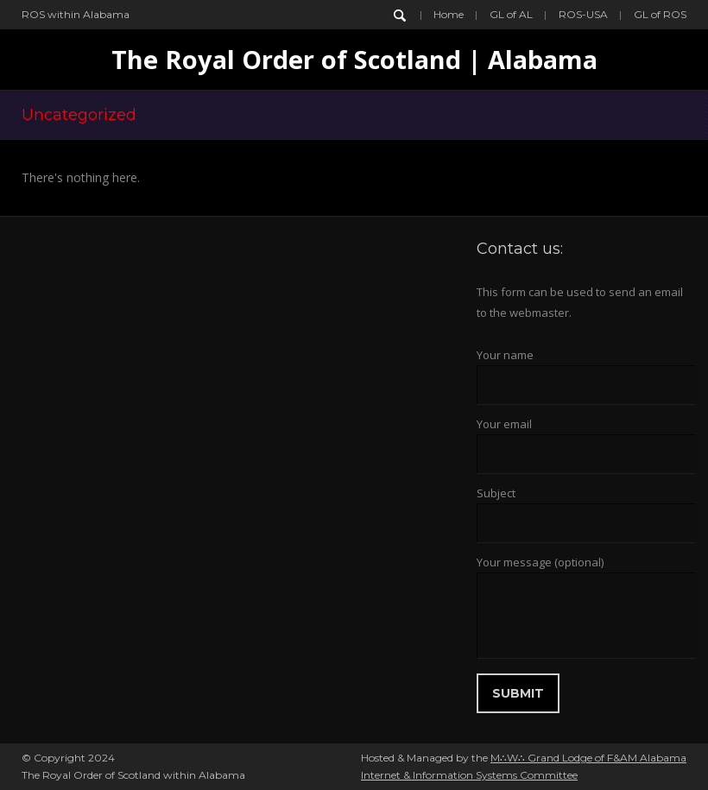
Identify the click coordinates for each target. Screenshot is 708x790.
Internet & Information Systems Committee (469, 774)
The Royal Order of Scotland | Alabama (354, 59)
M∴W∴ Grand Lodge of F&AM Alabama (588, 757)
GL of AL (511, 14)
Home (448, 14)
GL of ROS (660, 14)
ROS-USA (583, 14)
